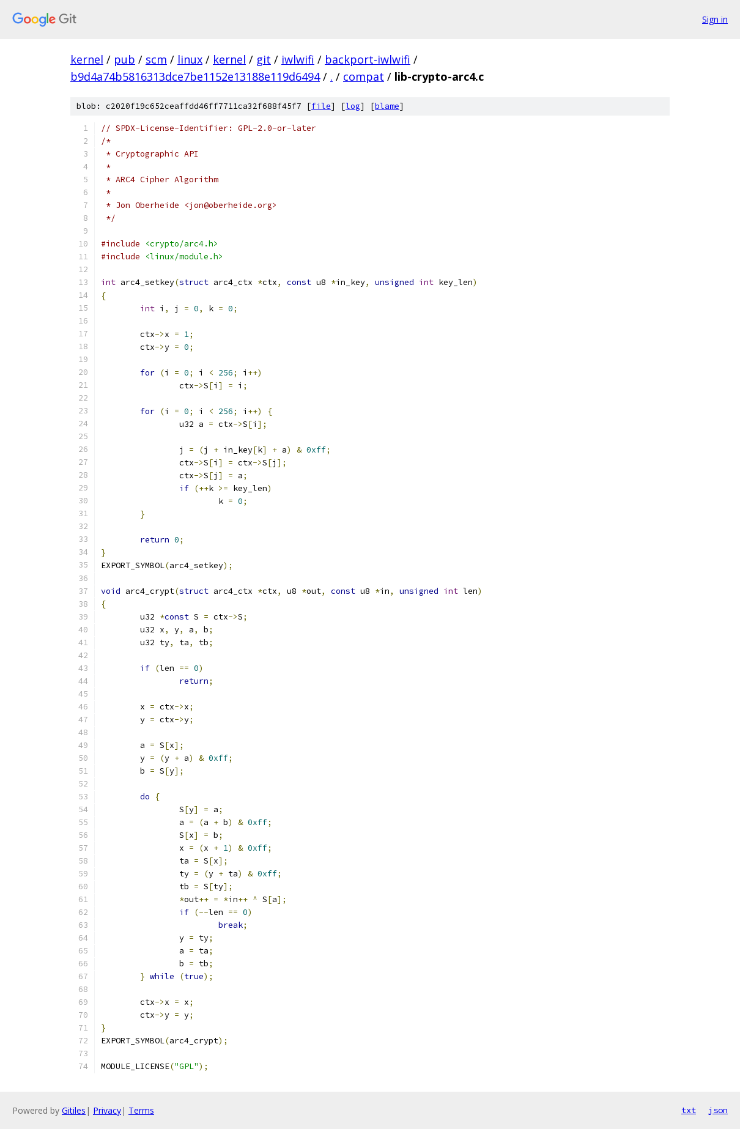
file (321, 106)
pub (124, 59)
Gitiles (74, 1110)
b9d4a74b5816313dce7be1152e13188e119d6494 (195, 76)
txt (688, 1110)
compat (363, 76)
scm (156, 59)
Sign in (715, 19)
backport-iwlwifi (367, 59)
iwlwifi (297, 59)
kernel (86, 59)
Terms (141, 1110)
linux (189, 59)
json (718, 1110)
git (263, 59)
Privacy (107, 1110)
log (353, 106)
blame (387, 106)
